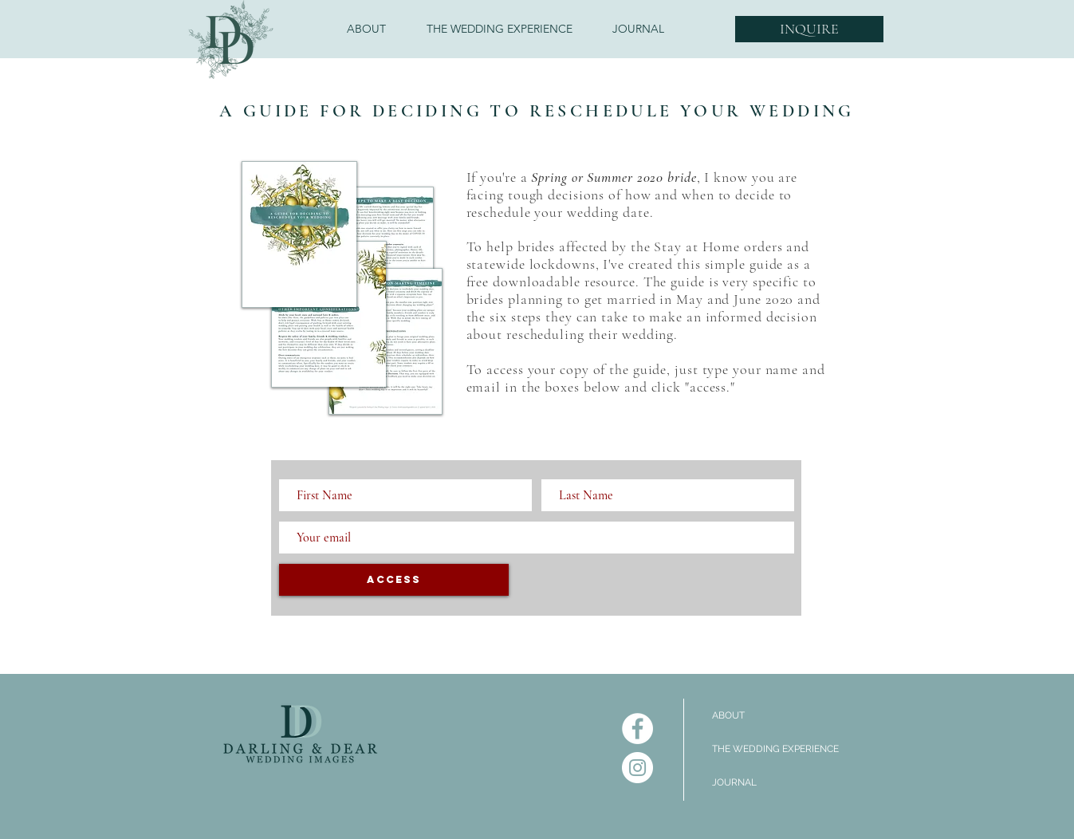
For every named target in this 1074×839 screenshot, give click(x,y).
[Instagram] (637, 767)
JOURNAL (734, 782)
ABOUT (728, 715)
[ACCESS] (394, 580)
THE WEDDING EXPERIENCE (775, 748)
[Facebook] (637, 728)
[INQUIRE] (809, 29)
